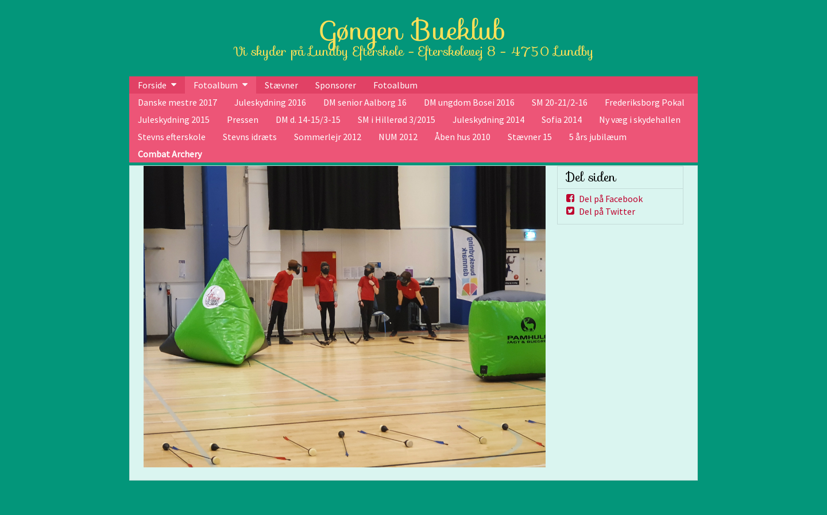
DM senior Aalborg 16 (365, 102)
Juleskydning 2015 (174, 119)
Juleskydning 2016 (270, 102)
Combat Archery (170, 154)
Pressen (242, 119)
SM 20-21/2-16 (560, 102)
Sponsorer (335, 85)
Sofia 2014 (562, 119)
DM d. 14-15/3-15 (308, 119)
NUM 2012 (398, 136)
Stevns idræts (250, 136)
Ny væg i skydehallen (640, 119)
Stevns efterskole (172, 136)
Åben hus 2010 (462, 136)
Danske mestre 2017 (177, 102)
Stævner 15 (530, 136)
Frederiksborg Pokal (645, 102)
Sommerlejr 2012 (327, 136)
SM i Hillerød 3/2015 (396, 119)
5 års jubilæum (598, 136)
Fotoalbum (216, 85)
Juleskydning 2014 (488, 119)
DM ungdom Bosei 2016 (469, 102)
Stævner (281, 85)
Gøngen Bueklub (413, 30)
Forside (152, 85)
